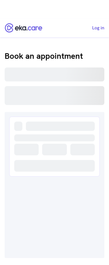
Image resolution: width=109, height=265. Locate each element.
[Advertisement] (54, 9)
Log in (98, 28)
